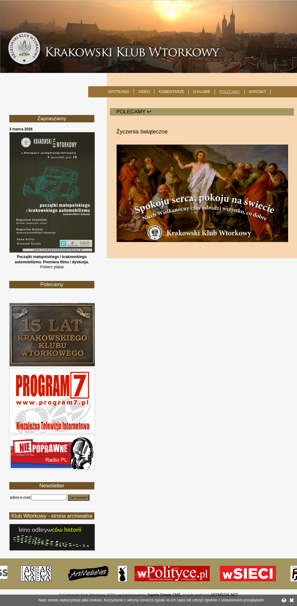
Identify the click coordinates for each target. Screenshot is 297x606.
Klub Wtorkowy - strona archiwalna (52, 516)
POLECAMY (229, 92)
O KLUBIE (201, 92)
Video (144, 92)
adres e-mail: (20, 497)
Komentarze (171, 92)
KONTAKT (257, 92)
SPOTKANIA (118, 92)
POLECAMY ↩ (133, 112)
